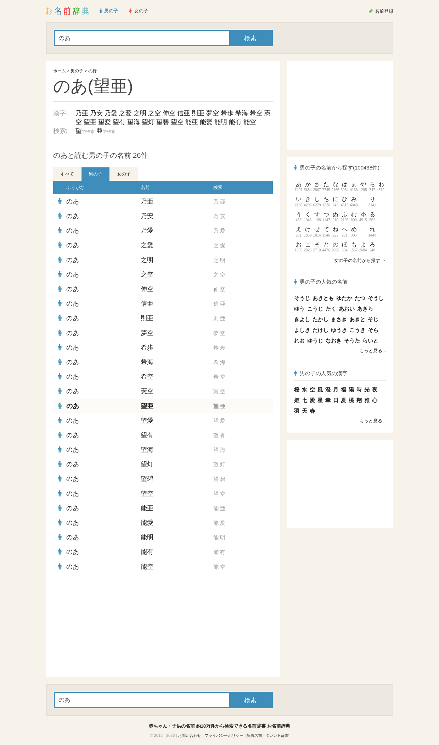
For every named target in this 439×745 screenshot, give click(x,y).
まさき (339, 319)
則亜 (198, 113)
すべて (67, 174)
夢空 (212, 113)
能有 (235, 122)
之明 (140, 113)
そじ (373, 319)
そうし (376, 298)
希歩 (227, 113)
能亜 (191, 122)
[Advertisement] (106, 625)
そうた (352, 341)
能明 (220, 122)
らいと (370, 341)
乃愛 (111, 113)
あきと (357, 319)
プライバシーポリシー (223, 735)
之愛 (125, 113)
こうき (357, 330)
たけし (320, 330)
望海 (133, 122)
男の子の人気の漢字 (321, 373)
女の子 (124, 174)
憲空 (147, 391)
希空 (256, 113)
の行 (92, 70)
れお (299, 341)
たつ (360, 298)
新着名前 (254, 735)
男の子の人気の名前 (321, 282)
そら (373, 330)
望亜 (90, 122)
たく (331, 309)
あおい (347, 309)
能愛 (206, 122)
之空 (154, 113)
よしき (302, 330)
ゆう (299, 309)
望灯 (148, 122)
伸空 (169, 113)
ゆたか (344, 298)
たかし (320, 319)
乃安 (96, 113)
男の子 (77, 70)
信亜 (183, 113)
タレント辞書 (277, 735)
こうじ (315, 309)
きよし (302, 319)
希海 (241, 113)
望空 (177, 122)
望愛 (104, 122)
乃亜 (81, 113)
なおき (334, 341)
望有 (119, 122)
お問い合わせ (189, 735)
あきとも (323, 298)
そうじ (302, 298)
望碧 (162, 122)
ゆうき (339, 330)
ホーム (59, 70)
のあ (72, 201)
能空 (249, 122)
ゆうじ (315, 341)
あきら (365, 309)
